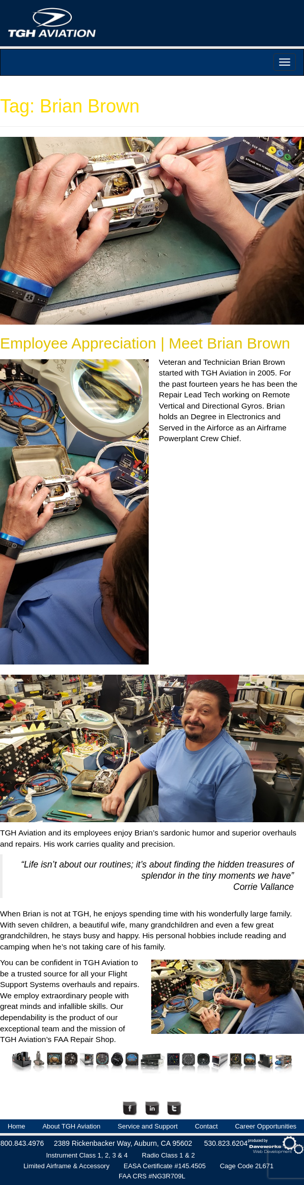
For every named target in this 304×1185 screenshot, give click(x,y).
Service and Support (148, 1126)
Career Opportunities (265, 1126)
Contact (206, 1126)
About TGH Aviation (71, 1126)
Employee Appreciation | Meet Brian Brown (145, 343)
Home (16, 1126)
